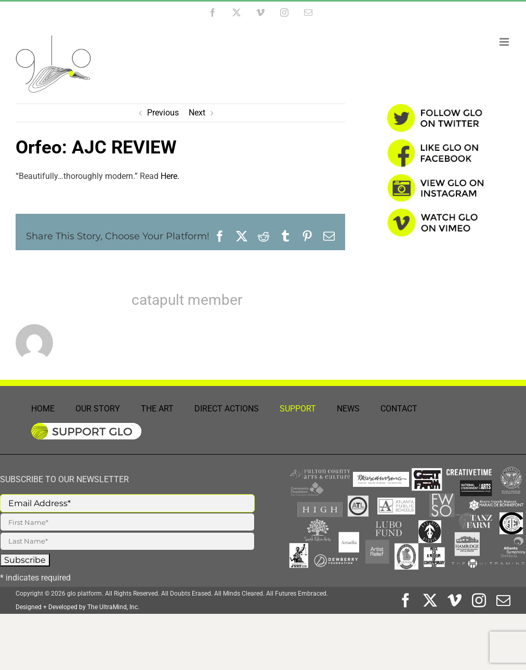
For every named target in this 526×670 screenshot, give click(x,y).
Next (197, 113)
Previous (163, 113)
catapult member (187, 299)
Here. (170, 176)
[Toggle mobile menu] (504, 41)
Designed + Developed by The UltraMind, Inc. (77, 607)
